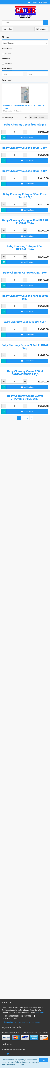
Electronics (7, 111)
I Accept (44, 1060)
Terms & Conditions (22, 1035)
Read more (40, 1025)
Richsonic (18, 111)
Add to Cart (27, 175)
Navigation (7, 29)
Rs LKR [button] (35, 2)
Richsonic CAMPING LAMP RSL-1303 (17, 106)
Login (43, 2)
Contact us (36, 1035)
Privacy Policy (8, 1035)
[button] (29, 2)
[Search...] (22, 22)
